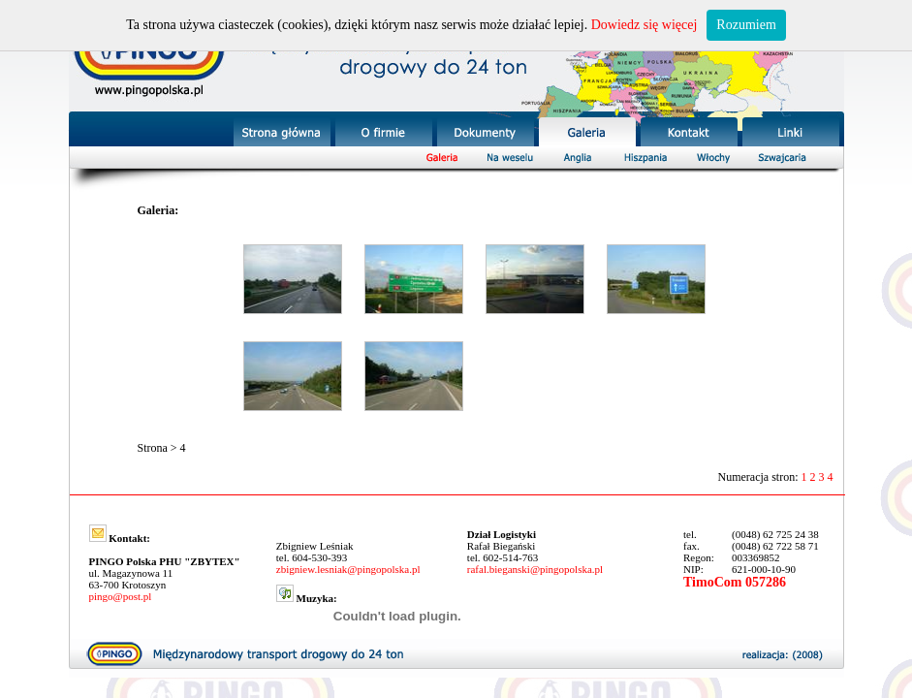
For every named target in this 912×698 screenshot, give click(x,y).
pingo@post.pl (120, 596)
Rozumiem (745, 24)
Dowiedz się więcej (644, 24)
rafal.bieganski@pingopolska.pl (535, 569)
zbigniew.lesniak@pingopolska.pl (348, 569)
